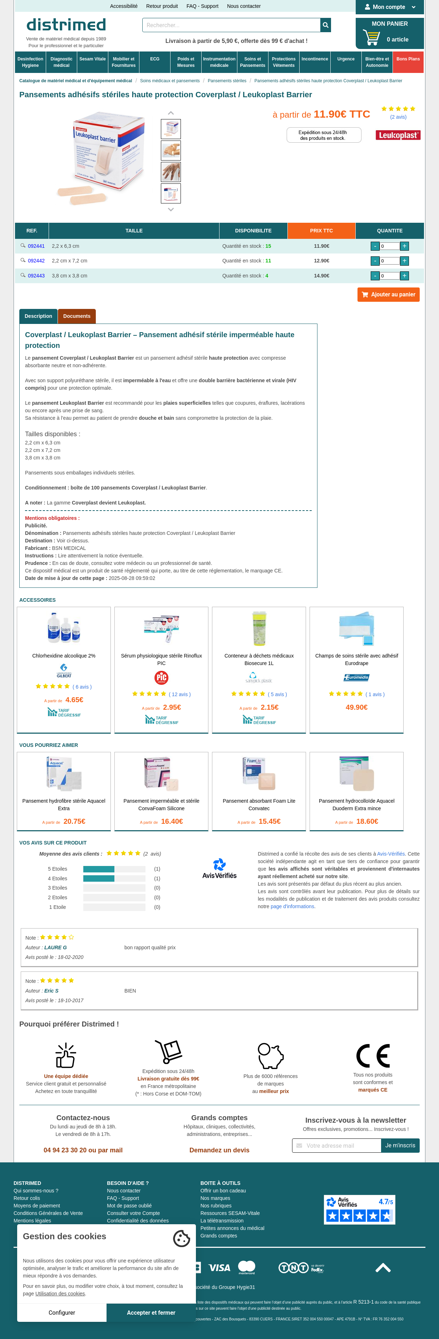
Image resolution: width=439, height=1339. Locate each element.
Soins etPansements (252, 62)
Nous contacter (244, 6)
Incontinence (315, 58)
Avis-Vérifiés (391, 854)
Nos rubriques (216, 1205)
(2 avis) (398, 117)
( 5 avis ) (277, 694)
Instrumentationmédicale (219, 62)
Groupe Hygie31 (237, 1287)
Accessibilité (124, 6)
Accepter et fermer (151, 1312)
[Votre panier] (371, 37)
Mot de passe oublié (129, 1205)
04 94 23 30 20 (65, 1150)
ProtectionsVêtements (284, 62)
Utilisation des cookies (60, 1293)
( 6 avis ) (82, 687)
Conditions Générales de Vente (48, 1213)
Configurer (62, 1312)
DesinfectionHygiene (30, 62)
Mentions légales (32, 1221)
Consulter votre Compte (133, 1213)
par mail (110, 1150)
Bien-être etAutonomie (377, 62)
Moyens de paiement (37, 1205)
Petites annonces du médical (233, 1228)
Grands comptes (219, 1236)
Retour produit (162, 6)
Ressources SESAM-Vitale (230, 1213)
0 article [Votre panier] (397, 39)
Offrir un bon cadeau (223, 1190)
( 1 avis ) (375, 694)
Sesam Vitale (92, 58)
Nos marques (215, 1198)
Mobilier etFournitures (124, 62)
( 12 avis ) (180, 694)
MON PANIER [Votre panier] (390, 24)
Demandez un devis (219, 1150)
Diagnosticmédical (61, 62)
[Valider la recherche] (325, 25)
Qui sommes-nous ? (36, 1190)
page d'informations (292, 906)
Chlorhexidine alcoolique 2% (63, 656)
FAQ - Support (202, 6)
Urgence (346, 58)
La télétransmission (222, 1221)
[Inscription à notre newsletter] (336, 1145)
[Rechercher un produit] (231, 25)
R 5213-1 (363, 1302)
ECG (154, 58)
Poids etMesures (186, 62)
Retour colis (27, 1198)
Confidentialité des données (138, 1221)
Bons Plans (408, 58)
